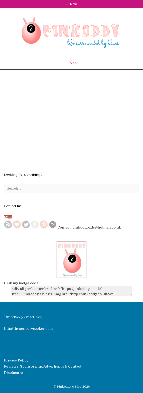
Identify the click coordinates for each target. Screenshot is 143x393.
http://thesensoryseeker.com (28, 329)
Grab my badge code (21, 283)
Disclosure (13, 373)
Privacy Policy (16, 360)
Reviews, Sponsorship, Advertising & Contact (42, 366)
